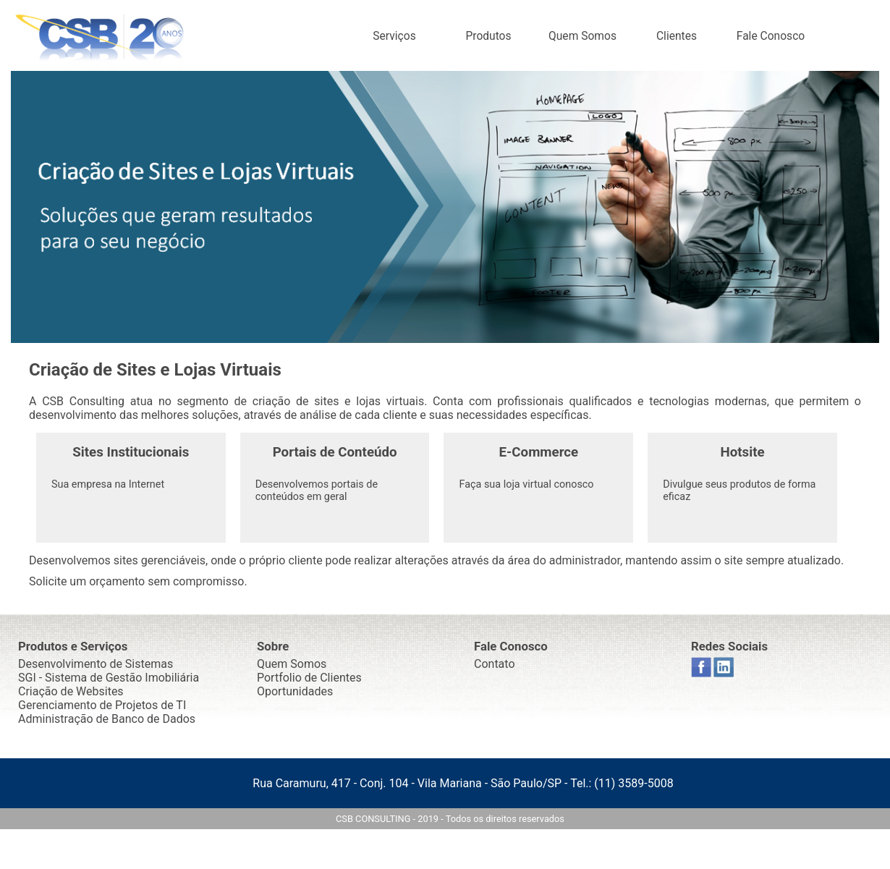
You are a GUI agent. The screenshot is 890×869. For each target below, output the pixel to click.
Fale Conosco (771, 36)
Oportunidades (295, 691)
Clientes (676, 36)
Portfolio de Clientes (309, 677)
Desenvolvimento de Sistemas (95, 664)
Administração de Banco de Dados (106, 719)
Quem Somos (582, 36)
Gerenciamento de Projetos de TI (102, 705)
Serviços (394, 36)
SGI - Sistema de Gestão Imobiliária (108, 677)
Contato (494, 664)
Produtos (488, 36)
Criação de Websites (71, 691)
